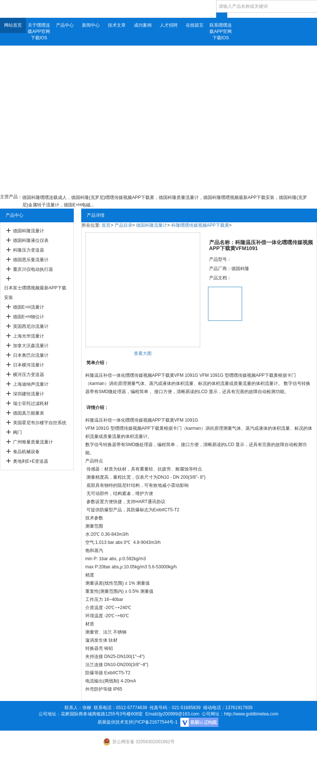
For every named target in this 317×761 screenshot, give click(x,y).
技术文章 (117, 25)
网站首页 (13, 25)
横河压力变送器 (28, 374)
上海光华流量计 (28, 336)
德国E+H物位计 (28, 316)
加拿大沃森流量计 (31, 345)
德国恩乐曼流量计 (31, 259)
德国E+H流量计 (28, 307)
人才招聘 (169, 25)
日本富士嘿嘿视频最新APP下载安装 (35, 292)
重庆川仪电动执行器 (33, 269)
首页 (106, 225)
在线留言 (195, 25)
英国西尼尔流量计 (31, 326)
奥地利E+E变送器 (30, 461)
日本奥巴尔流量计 (31, 355)
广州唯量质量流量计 (33, 442)
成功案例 (143, 25)
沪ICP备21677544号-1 (155, 722)
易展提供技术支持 (115, 722)
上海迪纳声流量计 (31, 384)
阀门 (17, 432)
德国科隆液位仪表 (31, 240)
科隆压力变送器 (28, 250)
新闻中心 (91, 25)
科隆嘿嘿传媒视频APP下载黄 (200, 225)
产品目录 (123, 225)
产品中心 (65, 25)
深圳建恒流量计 (28, 393)
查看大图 (143, 353)
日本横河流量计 (28, 365)
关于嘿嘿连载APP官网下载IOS (39, 31)
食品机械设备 (26, 451)
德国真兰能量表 (28, 413)
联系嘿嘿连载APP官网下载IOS (220, 31)
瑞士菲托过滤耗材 (31, 403)
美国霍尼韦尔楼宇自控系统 (39, 422)
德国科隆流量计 (28, 230)
